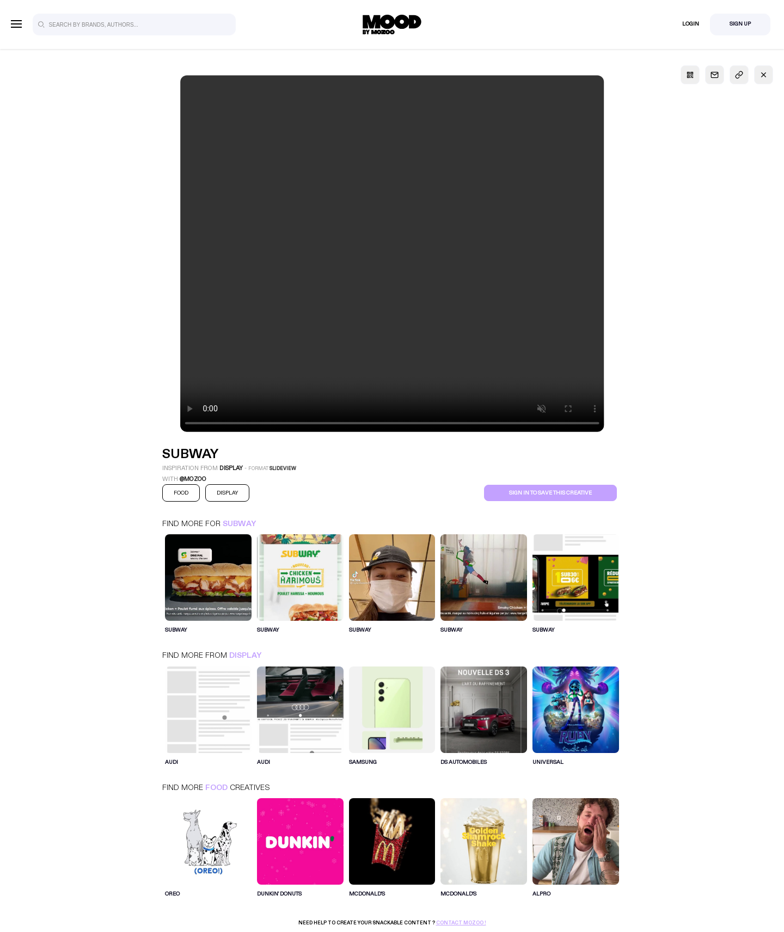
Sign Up (740, 24)
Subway (239, 524)
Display (245, 655)
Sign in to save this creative (550, 493)
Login (690, 24)
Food (216, 787)
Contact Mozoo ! (461, 922)
